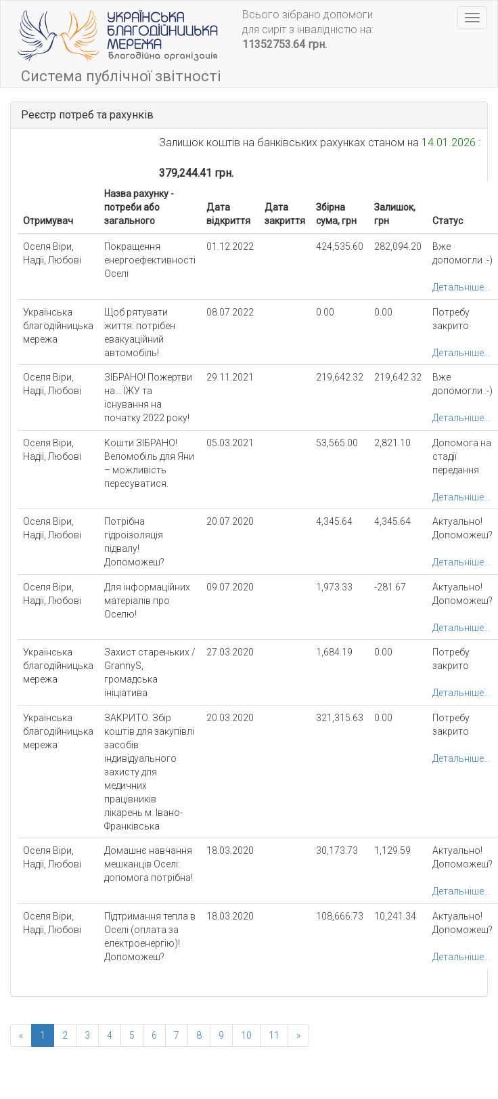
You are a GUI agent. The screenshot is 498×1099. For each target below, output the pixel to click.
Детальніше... (461, 287)
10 (246, 1035)
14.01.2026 (449, 142)
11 (274, 1035)
